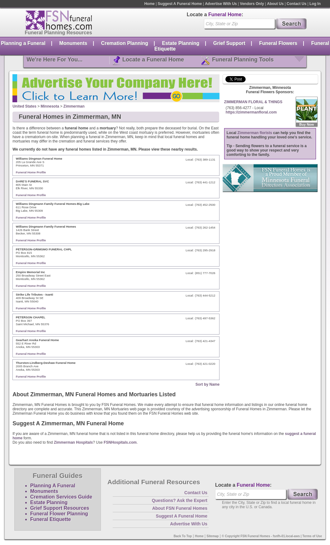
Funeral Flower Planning (59, 513)
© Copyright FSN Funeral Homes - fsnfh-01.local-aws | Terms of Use (272, 536)
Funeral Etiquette (50, 519)
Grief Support (229, 43)
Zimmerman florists (255, 133)
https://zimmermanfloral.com (251, 112)
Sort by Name (207, 384)
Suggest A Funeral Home (180, 4)
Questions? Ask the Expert (179, 500)
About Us (275, 4)
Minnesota (50, 106)
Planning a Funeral (23, 43)
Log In (315, 4)
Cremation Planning (124, 43)
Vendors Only (252, 4)
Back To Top (183, 536)
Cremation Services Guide (61, 496)
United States (24, 106)
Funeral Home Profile (31, 172)
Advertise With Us (221, 4)
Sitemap (213, 536)
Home (149, 4)
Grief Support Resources (59, 508)
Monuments (73, 43)
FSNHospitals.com (120, 442)
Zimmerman (74, 106)
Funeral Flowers (278, 43)
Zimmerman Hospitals (73, 442)
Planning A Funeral (52, 485)
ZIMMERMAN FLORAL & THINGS (253, 102)
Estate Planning (180, 43)
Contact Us (296, 4)
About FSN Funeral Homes (179, 508)
